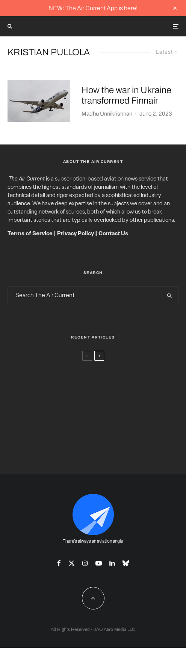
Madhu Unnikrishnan (107, 114)
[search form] (85, 296)
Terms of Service (30, 234)
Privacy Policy (75, 234)
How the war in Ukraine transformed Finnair (126, 95)
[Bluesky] (126, 563)
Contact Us (113, 234)
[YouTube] (99, 563)
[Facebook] (59, 563)
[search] (170, 296)
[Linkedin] (112, 563)
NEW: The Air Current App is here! (93, 8)
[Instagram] (85, 563)
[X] (72, 563)
